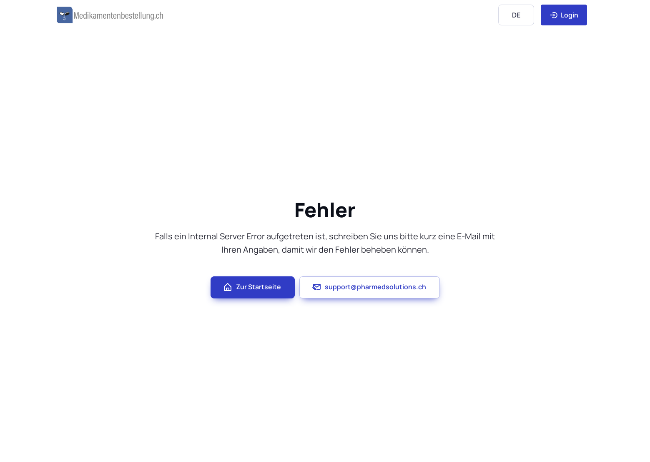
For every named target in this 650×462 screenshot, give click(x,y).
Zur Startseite (252, 287)
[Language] (516, 15)
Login (564, 15)
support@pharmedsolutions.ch (368, 287)
